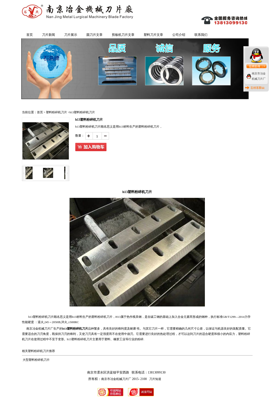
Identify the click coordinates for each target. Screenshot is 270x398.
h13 (41, 316)
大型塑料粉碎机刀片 (36, 359)
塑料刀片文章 (153, 35)
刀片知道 (155, 379)
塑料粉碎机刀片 (56, 112)
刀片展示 (70, 35)
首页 (29, 35)
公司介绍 (178, 35)
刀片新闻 (48, 35)
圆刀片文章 (94, 35)
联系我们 (200, 35)
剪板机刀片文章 (123, 35)
